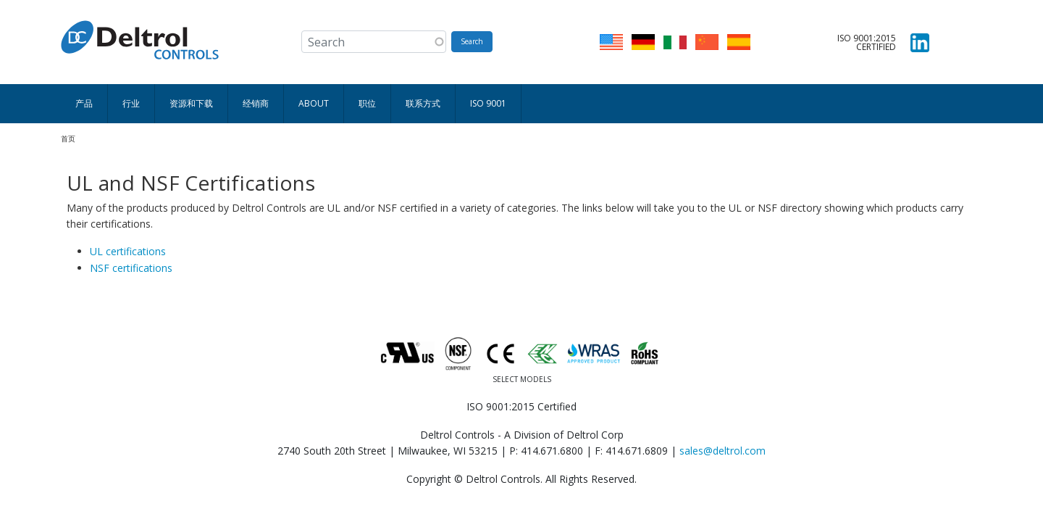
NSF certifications (131, 268)
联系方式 (423, 103)
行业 (131, 103)
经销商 (256, 103)
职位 (367, 103)
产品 (84, 103)
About (313, 103)
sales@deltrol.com (722, 450)
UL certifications (128, 251)
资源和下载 (191, 103)
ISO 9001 (488, 103)
